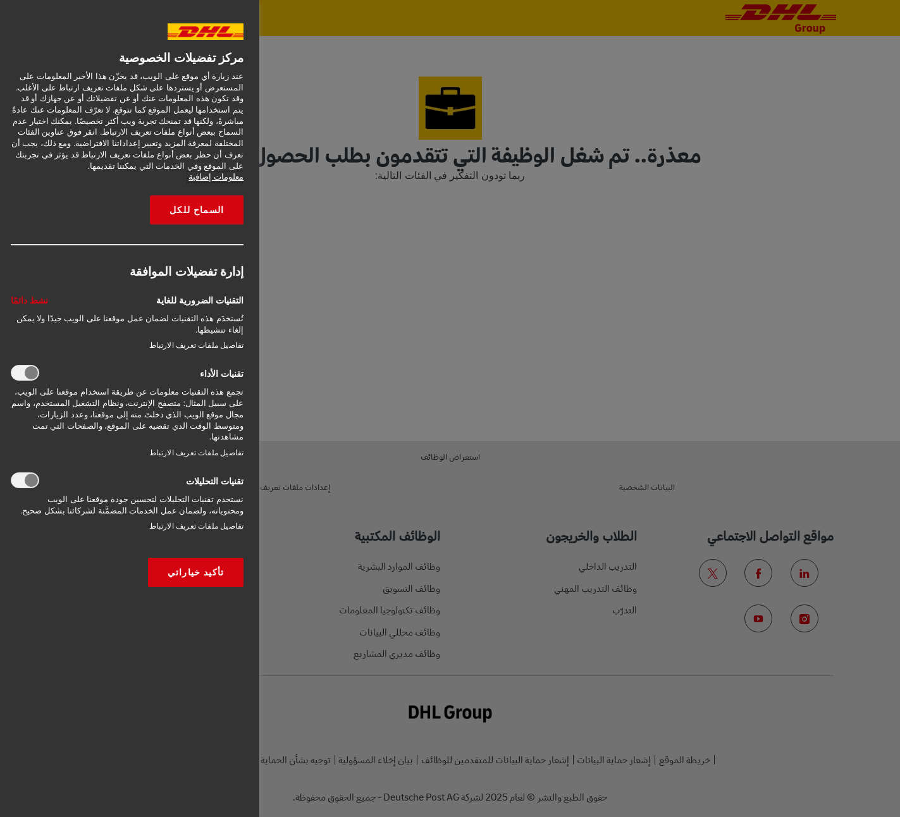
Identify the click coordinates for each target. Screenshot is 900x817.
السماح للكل (197, 210)
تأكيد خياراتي (196, 572)
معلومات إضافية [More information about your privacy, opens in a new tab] (215, 177)
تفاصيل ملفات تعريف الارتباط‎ (196, 345)
